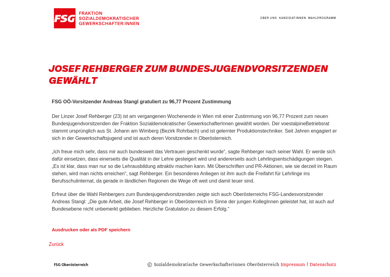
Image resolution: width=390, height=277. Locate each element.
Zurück (56, 244)
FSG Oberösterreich (71, 264)
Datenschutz (323, 264)
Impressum (293, 264)
